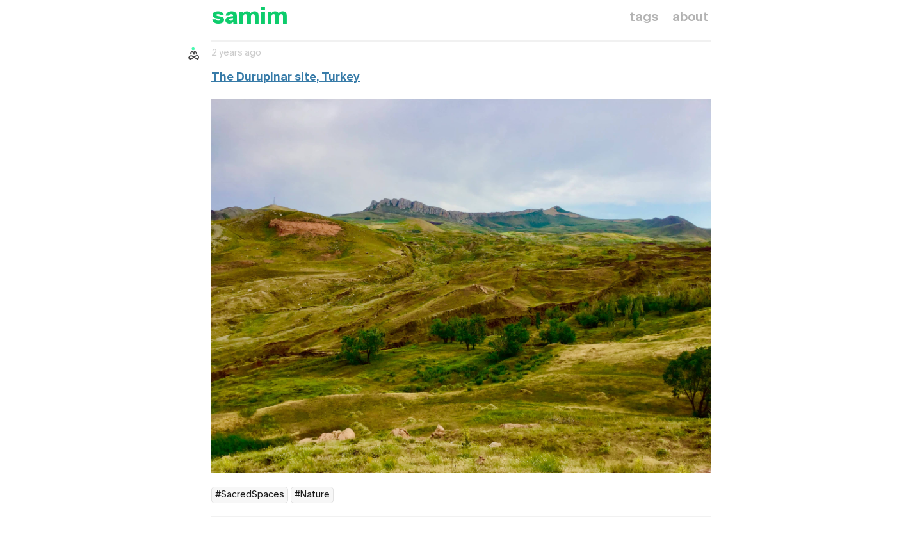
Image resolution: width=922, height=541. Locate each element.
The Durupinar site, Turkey (285, 77)
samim (249, 17)
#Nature (312, 494)
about (690, 18)
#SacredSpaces (249, 494)
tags (643, 18)
